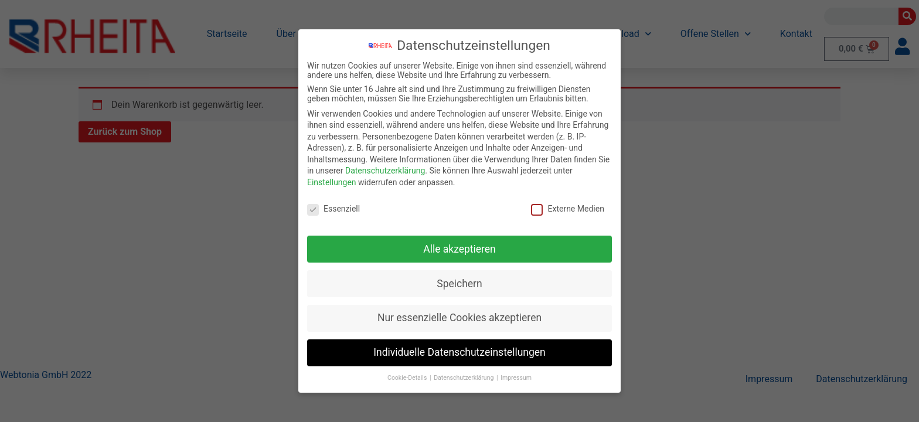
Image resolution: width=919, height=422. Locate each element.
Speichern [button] (459, 284)
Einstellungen (331, 182)
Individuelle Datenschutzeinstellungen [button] (459, 352)
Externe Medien (567, 208)
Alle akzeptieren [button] (459, 249)
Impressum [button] (516, 378)
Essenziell (333, 208)
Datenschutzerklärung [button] (464, 378)
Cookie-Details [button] (407, 378)
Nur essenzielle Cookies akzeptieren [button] (459, 318)
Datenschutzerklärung (385, 170)
